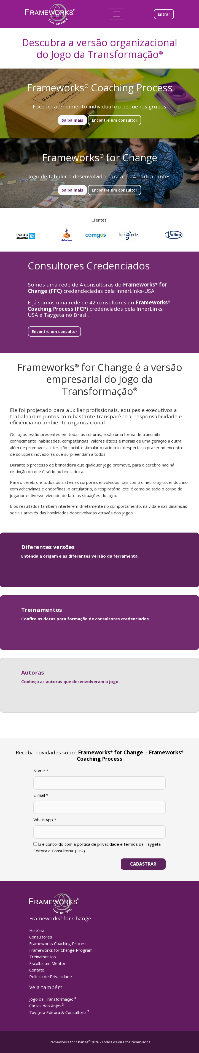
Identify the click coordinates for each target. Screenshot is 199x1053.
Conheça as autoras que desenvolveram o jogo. (70, 681)
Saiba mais (72, 120)
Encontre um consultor (114, 120)
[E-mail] (99, 807)
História (36, 930)
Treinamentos (41, 609)
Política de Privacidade (50, 976)
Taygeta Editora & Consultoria (59, 1012)
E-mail (40, 795)
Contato (36, 970)
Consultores (40, 937)
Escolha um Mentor (47, 963)
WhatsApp (44, 819)
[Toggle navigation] (116, 14)
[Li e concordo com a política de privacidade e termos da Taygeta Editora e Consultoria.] (35, 844)
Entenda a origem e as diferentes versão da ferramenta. (80, 556)
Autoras (32, 672)
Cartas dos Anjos (46, 1005)
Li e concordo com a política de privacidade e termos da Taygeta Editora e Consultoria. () (97, 847)
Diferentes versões (48, 547)
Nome (40, 770)
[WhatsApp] (99, 832)
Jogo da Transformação (52, 999)
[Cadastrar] (143, 864)
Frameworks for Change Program (61, 950)
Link (80, 850)
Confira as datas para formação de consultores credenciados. (85, 618)
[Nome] (99, 783)
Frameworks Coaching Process (58, 943)
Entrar (164, 14)
